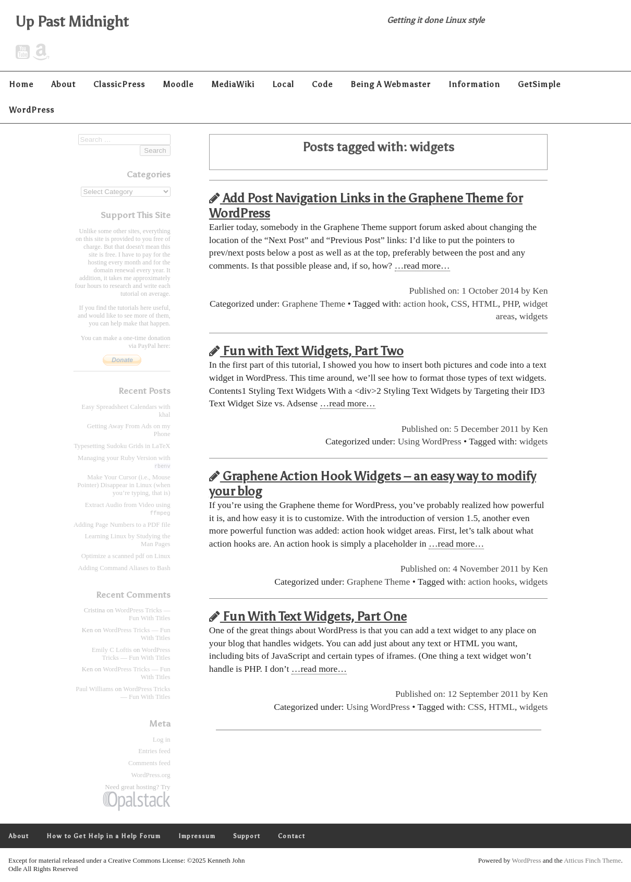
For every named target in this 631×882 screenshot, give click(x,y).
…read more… (422, 265)
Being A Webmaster (390, 84)
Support (246, 836)
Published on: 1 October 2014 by (471, 290)
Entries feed (154, 751)
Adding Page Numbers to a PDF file (122, 525)
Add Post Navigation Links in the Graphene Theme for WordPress (366, 205)
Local (283, 84)
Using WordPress (430, 441)
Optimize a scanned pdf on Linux (126, 556)
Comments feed (149, 763)
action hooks (491, 581)
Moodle (178, 84)
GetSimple (539, 84)
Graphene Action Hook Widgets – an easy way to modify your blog (372, 483)
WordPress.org (150, 775)
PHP (510, 303)
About (63, 84)
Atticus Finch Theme (592, 861)
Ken (540, 290)
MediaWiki (232, 84)
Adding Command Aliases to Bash (124, 568)
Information (474, 84)
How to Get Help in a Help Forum (103, 836)
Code (322, 84)
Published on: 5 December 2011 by (467, 429)
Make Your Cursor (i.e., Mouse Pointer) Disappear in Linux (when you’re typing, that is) (123, 485)
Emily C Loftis (112, 650)
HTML (485, 303)
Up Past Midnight (72, 21)
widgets (533, 316)
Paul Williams (94, 689)
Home (21, 84)
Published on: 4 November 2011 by (466, 568)
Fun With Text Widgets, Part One (308, 616)
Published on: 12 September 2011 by (463, 693)
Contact (291, 836)
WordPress (31, 110)
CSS (459, 303)
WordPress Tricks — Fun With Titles (142, 614)
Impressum (196, 836)
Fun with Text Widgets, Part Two (306, 350)
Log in (162, 740)
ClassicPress (119, 84)
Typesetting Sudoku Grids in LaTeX (122, 446)
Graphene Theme (313, 303)
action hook (424, 303)
